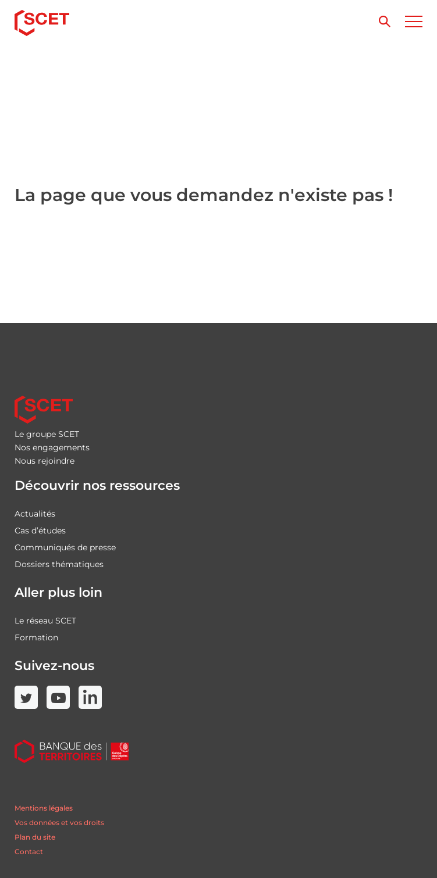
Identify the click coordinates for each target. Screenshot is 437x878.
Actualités (35, 513)
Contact (29, 851)
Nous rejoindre (44, 461)
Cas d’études (40, 530)
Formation (36, 637)
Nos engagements (52, 447)
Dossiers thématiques (59, 564)
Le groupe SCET (47, 434)
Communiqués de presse (65, 547)
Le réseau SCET (45, 620)
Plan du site (35, 837)
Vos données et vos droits (59, 822)
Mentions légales (44, 808)
